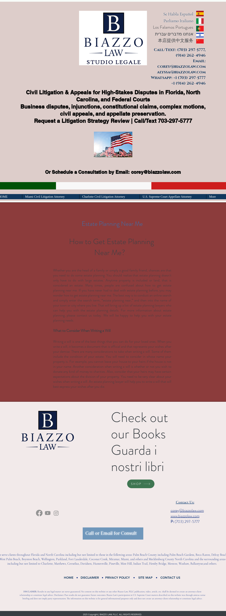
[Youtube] (47, 513)
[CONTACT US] (170, 578)
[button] (90, 578)
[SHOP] (140, 484)
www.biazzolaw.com (185, 516)
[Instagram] (56, 513)
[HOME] (68, 578)
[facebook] (39, 513)
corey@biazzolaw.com (156, 172)
